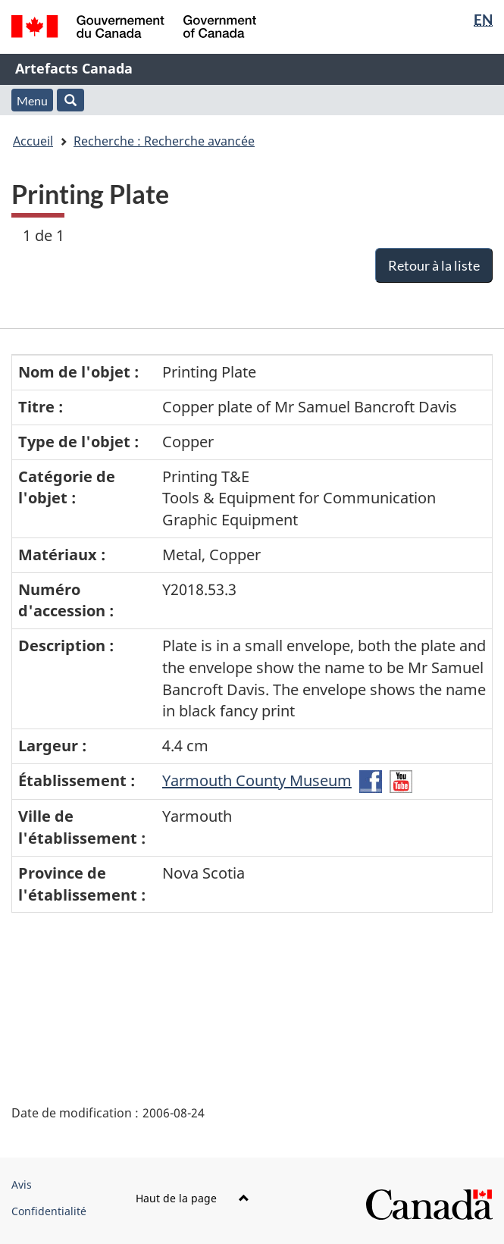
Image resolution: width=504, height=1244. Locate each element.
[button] (70, 100)
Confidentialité (48, 1211)
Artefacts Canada (74, 68)
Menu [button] (32, 100)
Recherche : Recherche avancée (164, 141)
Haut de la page (192, 1198)
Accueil (33, 141)
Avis (21, 1184)
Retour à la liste (434, 265)
